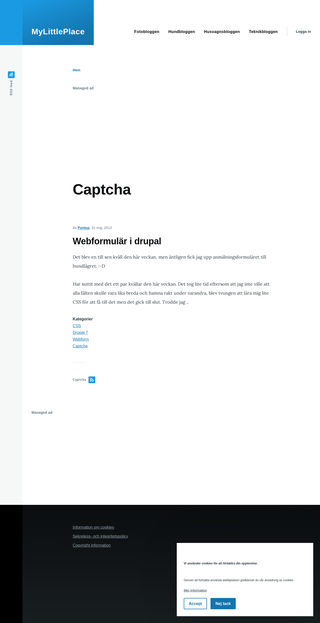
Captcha (80, 346)
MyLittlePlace (58, 31)
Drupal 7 (80, 332)
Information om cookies (93, 527)
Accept (195, 603)
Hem (76, 70)
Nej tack (223, 603)
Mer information (195, 590)
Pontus (84, 228)
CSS (77, 326)
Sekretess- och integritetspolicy (100, 536)
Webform (81, 339)
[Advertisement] (171, 130)
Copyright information (92, 545)
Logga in (303, 32)
